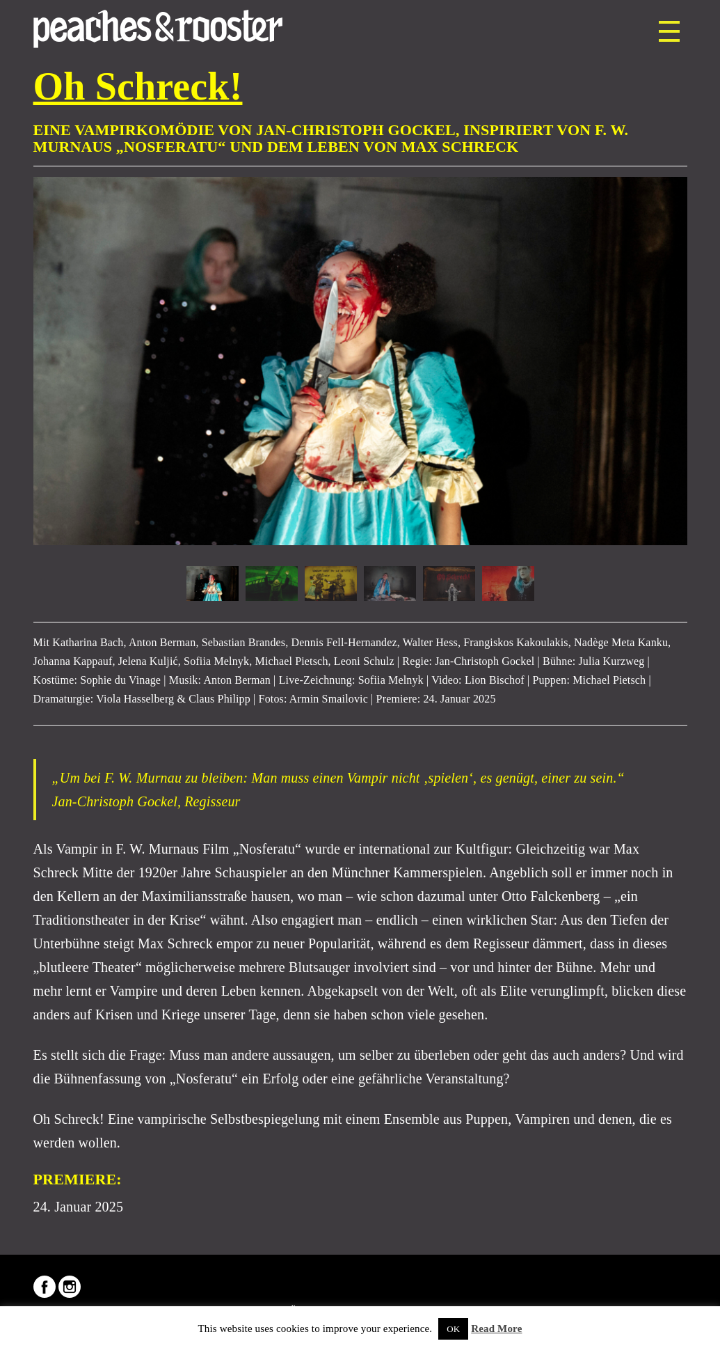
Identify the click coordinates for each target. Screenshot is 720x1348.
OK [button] (453, 1329)
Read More (496, 1328)
